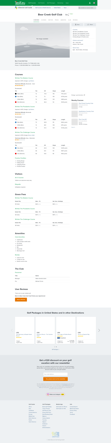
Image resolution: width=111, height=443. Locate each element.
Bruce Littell (31, 135)
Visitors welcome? (78, 40)
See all (72, 127)
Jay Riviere (31, 81)
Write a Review (21, 299)
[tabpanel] (55, 330)
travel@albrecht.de (66, 384)
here (40, 386)
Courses (75, 30)
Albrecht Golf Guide (25, 8)
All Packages (55, 349)
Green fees (76, 48)
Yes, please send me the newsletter (55, 378)
